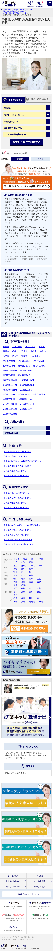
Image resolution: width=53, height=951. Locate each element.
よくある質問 (39, 881)
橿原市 (6, 351)
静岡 (23, 579)
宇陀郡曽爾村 (26, 370)
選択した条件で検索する (27, 142)
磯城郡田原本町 (10, 370)
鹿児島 (32, 601)
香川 (31, 592)
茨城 (15, 569)
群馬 (23, 569)
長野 (31, 575)
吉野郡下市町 (24, 394)
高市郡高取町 (24, 375)
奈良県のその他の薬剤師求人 (16, 476)
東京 (15, 565)
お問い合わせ (7, 939)
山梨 (23, 575)
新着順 (20, 159)
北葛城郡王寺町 (10, 385)
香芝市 (6, 356)
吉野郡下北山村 (27, 404)
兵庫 (23, 582)
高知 (15, 595)
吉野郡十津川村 (10, 404)
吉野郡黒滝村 (39, 394)
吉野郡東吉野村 (10, 414)
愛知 (15, 579)
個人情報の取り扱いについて (30, 937)
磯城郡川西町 (24, 366)
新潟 (15, 575)
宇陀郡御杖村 (9, 375)
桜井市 (15, 351)
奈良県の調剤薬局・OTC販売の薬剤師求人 (22, 461)
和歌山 (24, 585)
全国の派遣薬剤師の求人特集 (14, 11)
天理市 (42, 347)
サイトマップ (6, 937)
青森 (25, 559)
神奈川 (24, 565)
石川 (23, 572)
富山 (15, 572)
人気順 (40, 159)
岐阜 (31, 579)
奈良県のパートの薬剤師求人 (16, 508)
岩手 (33, 559)
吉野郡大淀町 (9, 394)
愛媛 (39, 592)
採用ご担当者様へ (19, 939)
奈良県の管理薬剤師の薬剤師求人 (18, 544)
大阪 (15, 582)
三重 (39, 579)
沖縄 (41, 601)
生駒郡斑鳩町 (39, 361)
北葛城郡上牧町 (27, 380)
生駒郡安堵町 (9, 366)
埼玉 (41, 565)
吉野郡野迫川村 (25, 399)
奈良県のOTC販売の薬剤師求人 (17, 466)
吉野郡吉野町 (26, 390)
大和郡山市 (30, 347)
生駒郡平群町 (9, 361)
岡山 (31, 588)
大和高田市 (17, 347)
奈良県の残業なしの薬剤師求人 (17, 530)
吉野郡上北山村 (10, 409)
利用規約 (16, 937)
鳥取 (15, 588)
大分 (15, 601)
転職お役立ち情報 (13, 887)
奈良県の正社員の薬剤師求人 (16, 493)
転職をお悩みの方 (13, 881)
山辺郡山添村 (37, 356)
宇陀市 (24, 356)
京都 (31, 582)
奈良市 (6, 347)
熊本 (39, 598)
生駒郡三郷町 (24, 361)
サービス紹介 (13, 876)
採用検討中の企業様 (26, 894)
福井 (31, 572)
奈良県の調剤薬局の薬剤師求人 (17, 452)
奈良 (15, 585)
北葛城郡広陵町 (27, 385)
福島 (31, 562)
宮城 (41, 559)
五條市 (24, 351)
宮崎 (23, 601)
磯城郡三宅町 (39, 366)
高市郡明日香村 (10, 380)
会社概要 (30, 939)
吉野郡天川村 (9, 399)
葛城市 (15, 356)
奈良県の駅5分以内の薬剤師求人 (18, 540)
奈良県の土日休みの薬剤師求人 (17, 535)
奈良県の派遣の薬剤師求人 (15, 503)
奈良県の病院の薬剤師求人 (15, 456)
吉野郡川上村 (26, 409)
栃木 (31, 569)
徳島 (23, 592)
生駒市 (43, 351)
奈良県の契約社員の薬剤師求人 (17, 498)
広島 (39, 588)
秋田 (15, 562)
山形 (23, 562)
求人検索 (39, 876)
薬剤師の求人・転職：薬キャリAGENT (17, 10)
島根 (23, 588)
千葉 (33, 565)
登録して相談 (39, 887)
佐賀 (23, 598)
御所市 (34, 351)
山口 (15, 592)
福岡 (15, 598)
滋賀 (39, 582)
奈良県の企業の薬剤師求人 (15, 471)
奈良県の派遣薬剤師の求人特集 (14, 13)
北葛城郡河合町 (10, 390)
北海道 (16, 559)
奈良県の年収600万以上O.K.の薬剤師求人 (22, 525)
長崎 (31, 598)
